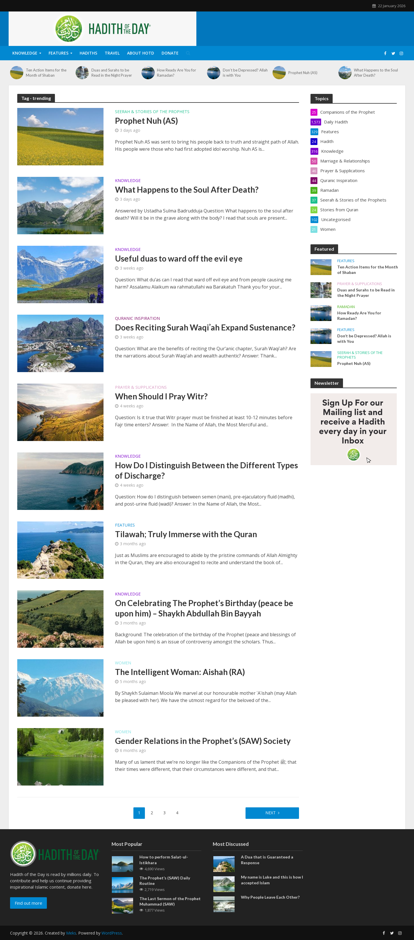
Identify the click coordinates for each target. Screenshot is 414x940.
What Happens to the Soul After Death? (376, 73)
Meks (71, 933)
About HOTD (140, 53)
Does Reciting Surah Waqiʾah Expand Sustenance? (205, 327)
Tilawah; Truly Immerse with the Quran (186, 534)
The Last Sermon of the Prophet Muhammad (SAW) (170, 901)
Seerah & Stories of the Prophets (152, 112)
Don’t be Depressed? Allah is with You (245, 73)
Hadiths (88, 53)
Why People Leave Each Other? (270, 897)
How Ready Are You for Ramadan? (176, 73)
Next (270, 812)
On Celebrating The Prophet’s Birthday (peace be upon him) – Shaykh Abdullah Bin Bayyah (204, 608)
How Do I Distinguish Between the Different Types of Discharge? (206, 470)
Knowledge (24, 53)
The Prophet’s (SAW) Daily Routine (164, 880)
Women (123, 663)
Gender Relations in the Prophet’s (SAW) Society (203, 741)
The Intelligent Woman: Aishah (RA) (180, 672)
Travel (112, 53)
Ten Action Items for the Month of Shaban (46, 73)
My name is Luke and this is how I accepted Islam (272, 880)
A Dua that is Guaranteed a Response (267, 859)
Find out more (28, 903)
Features (58, 53)
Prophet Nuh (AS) (302, 72)
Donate (170, 53)
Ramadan (346, 306)
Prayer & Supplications (141, 387)
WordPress (111, 933)
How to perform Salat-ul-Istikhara (163, 859)
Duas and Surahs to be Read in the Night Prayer (111, 73)
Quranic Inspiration (137, 318)
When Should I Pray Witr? (161, 396)
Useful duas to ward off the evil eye (179, 258)
